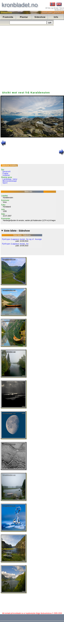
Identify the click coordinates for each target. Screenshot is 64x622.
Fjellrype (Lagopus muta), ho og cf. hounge (22, 239)
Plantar (24, 17)
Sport (5, 183)
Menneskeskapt (10, 181)
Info (56, 17)
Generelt (6, 171)
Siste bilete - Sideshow (17, 230)
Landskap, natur (10, 179)
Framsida (8, 17)
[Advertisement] (32, 57)
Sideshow (39, 17)
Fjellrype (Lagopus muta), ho (15, 244)
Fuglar (5, 173)
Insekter (6, 175)
